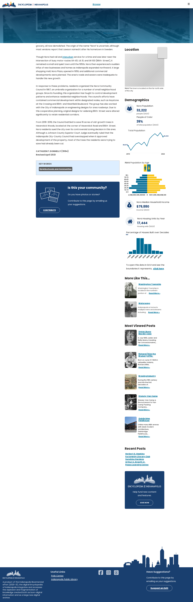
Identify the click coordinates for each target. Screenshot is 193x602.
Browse (96, 4)
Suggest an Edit (159, 588)
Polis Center (57, 575)
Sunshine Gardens (134, 459)
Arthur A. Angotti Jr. (135, 462)
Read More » (144, 345)
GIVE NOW (144, 503)
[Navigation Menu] (188, 4)
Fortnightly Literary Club (137, 456)
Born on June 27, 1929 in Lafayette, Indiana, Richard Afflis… (148, 362)
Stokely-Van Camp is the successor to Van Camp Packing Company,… (147, 403)
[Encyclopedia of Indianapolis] (25, 4)
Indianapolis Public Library (64, 579)
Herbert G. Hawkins (135, 453)
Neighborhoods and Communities (55, 169)
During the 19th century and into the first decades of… (147, 382)
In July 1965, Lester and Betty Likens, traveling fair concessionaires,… (147, 340)
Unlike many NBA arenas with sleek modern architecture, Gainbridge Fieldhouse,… (148, 429)
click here (158, 268)
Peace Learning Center (137, 464)
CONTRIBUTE (49, 210)
